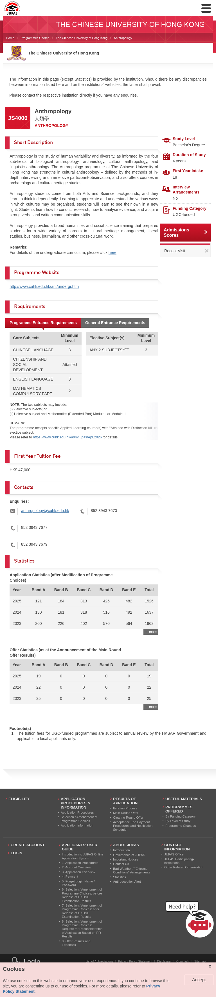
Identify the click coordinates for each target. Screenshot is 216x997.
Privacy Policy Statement (135, 961)
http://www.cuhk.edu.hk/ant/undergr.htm (44, 286)
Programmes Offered (35, 38)
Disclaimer (164, 961)
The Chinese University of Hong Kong (81, 38)
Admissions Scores (176, 232)
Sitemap (200, 961)
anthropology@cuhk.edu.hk (45, 510)
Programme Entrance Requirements (43, 322)
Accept (199, 979)
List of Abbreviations (99, 961)
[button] (190, 920)
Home (10, 38)
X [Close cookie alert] (210, 966)
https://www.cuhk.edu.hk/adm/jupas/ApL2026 (67, 437)
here (112, 252)
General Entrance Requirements (115, 322)
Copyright (183, 961)
